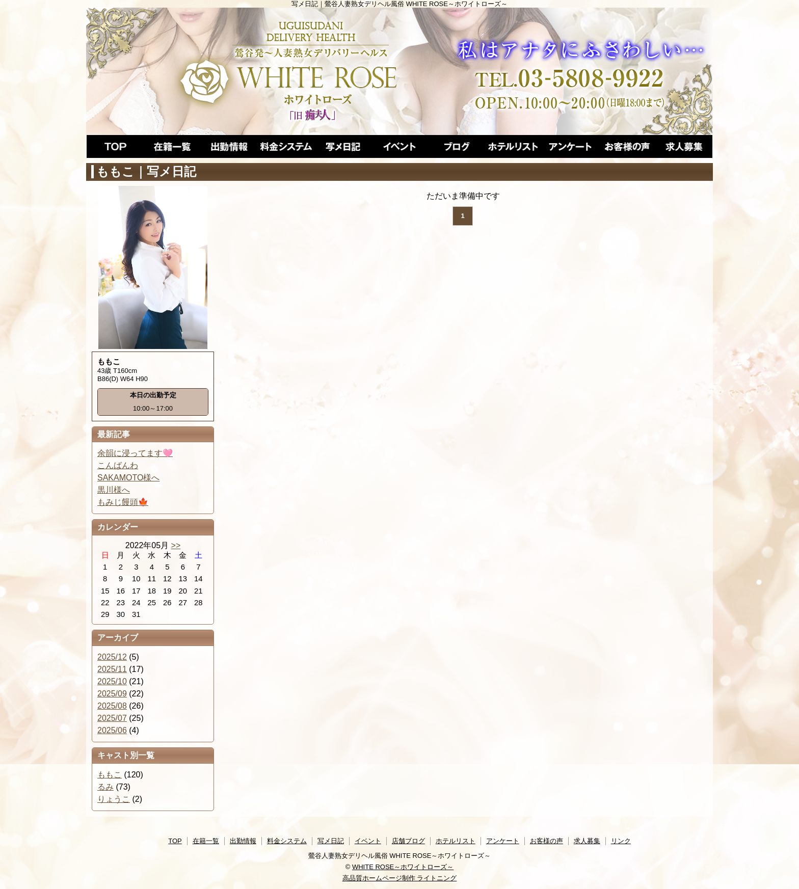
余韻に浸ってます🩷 (135, 453)
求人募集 (587, 841)
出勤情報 (243, 841)
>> (176, 545)
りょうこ (113, 799)
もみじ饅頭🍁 (122, 502)
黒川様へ (113, 490)
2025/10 (112, 681)
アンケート (502, 841)
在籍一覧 (206, 841)
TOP (175, 841)
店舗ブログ (408, 841)
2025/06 (112, 730)
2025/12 (112, 657)
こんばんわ (117, 465)
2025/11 (112, 669)
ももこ (109, 774)
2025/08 (112, 706)
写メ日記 (330, 841)
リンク (621, 841)
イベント (368, 841)
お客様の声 (546, 841)
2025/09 (112, 693)
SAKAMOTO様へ (128, 477)
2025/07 (112, 718)
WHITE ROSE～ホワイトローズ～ (403, 867)
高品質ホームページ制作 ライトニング (399, 878)
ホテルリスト (455, 841)
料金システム (287, 841)
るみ (105, 787)
